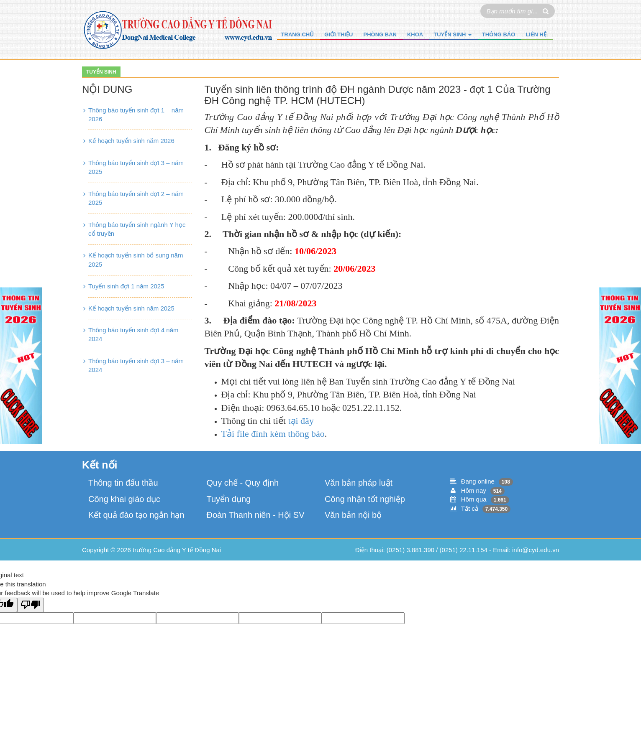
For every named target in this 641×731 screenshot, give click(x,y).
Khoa (415, 34)
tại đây (301, 420)
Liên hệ (536, 34)
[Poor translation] (30, 605)
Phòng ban (380, 34)
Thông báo (498, 34)
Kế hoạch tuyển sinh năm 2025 (131, 308)
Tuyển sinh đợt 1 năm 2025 (126, 286)
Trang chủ (297, 34)
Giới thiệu (338, 34)
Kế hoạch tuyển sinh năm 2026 (131, 140)
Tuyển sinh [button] (452, 34)
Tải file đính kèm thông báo (273, 433)
